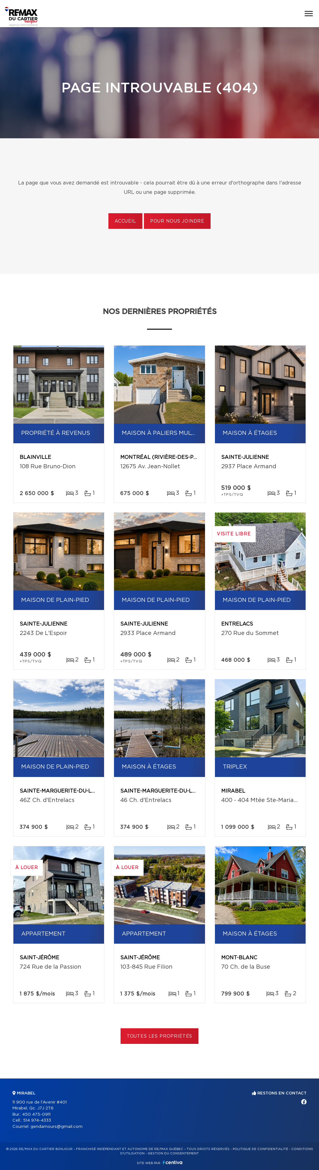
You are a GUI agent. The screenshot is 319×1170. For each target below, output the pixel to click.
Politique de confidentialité (260, 1149)
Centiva (173, 1162)
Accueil (125, 221)
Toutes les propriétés (160, 1036)
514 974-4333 (37, 1120)
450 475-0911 (36, 1115)
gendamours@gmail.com (57, 1127)
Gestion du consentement (173, 1153)
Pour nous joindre (177, 221)
